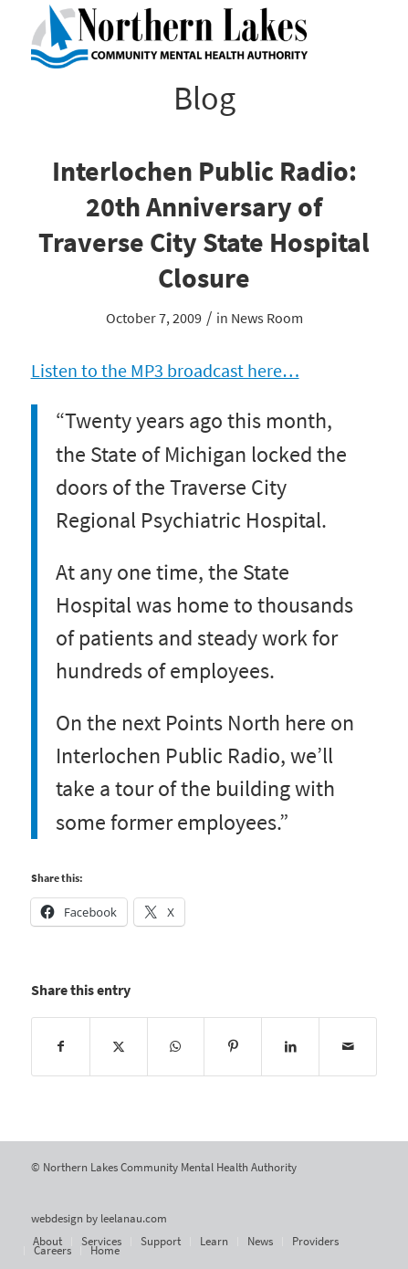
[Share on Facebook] (60, 1046)
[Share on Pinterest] (232, 1046)
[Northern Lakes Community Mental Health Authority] (170, 36)
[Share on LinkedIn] (290, 1046)
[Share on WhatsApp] (176, 1046)
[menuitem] (47, 1241)
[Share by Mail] (347, 1046)
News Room (267, 318)
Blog (204, 98)
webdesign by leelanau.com (99, 1218)
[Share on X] (118, 1046)
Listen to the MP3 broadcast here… (165, 371)
